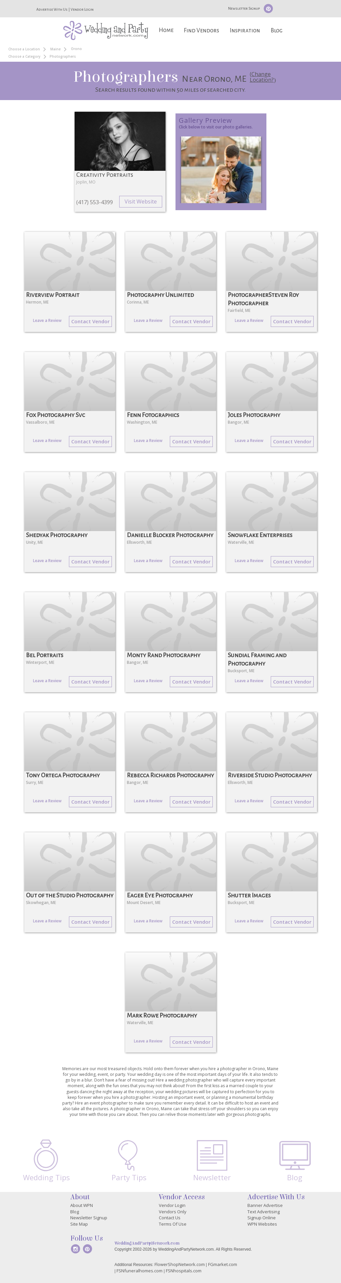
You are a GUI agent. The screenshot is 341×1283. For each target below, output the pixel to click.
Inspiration (245, 30)
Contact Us (169, 1218)
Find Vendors (201, 30)
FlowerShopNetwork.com (180, 1264)
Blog (276, 30)
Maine (55, 49)
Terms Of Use (172, 1224)
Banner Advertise (265, 1205)
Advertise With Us (52, 9)
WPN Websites (262, 1224)
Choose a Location (24, 49)
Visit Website (141, 201)
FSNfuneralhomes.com (140, 1271)
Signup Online (261, 1218)
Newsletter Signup (244, 8)
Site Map (79, 1224)
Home (166, 30)
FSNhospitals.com (183, 1271)
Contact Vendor (90, 321)
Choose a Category (24, 56)
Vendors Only (172, 1212)
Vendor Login (82, 9)
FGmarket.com (222, 1264)
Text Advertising (263, 1212)
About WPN (81, 1205)
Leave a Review (47, 320)
